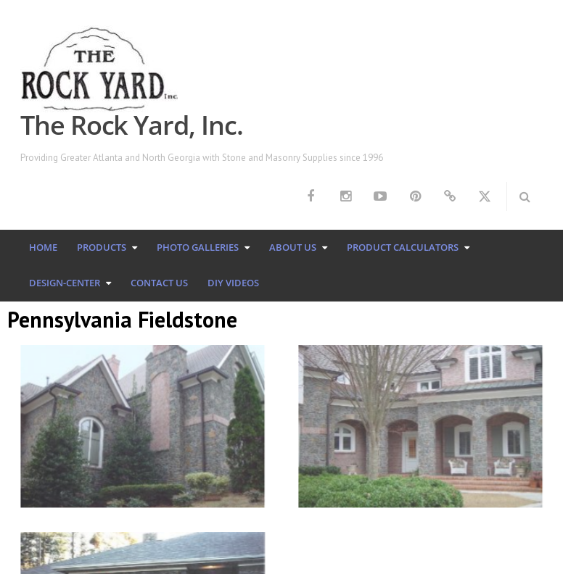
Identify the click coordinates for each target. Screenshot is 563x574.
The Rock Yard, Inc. (131, 125)
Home (43, 247)
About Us (292, 247)
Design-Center (64, 282)
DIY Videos (233, 282)
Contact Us (159, 282)
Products (101, 247)
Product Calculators (403, 247)
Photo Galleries (198, 247)
